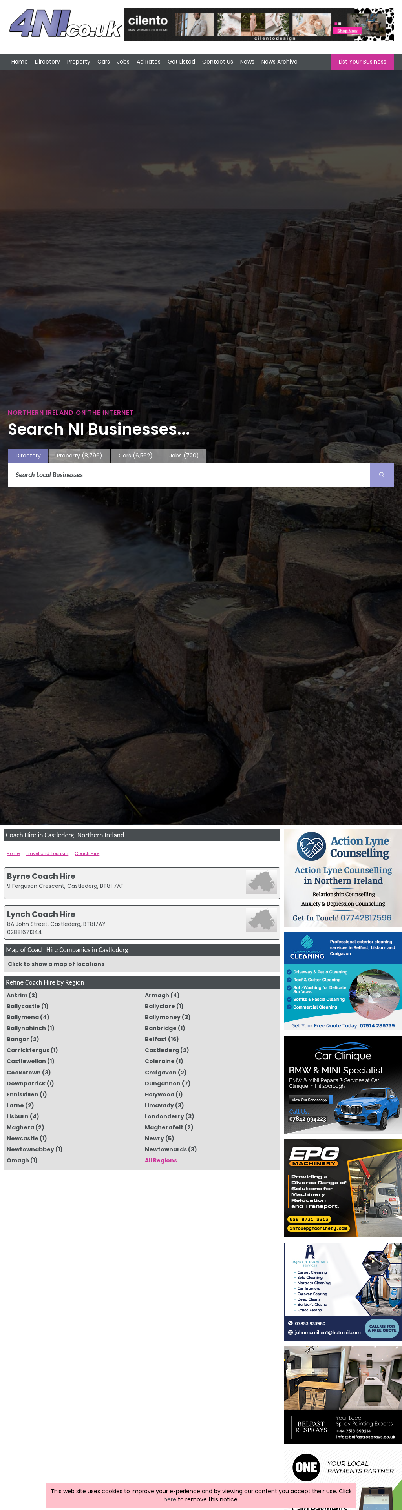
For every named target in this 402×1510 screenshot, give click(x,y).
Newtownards (166, 1149)
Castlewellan (26, 1061)
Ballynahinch (26, 1028)
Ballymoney (163, 1017)
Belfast (156, 1039)
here (170, 1499)
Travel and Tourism (47, 853)
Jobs (123, 61)
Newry (154, 1138)
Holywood (159, 1094)
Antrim (17, 995)
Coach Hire (87, 853)
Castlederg (162, 1050)
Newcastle (22, 1138)
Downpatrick (26, 1083)
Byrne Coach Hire (41, 876)
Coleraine (160, 1061)
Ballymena (23, 1017)
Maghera (20, 1127)
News (247, 61)
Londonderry (164, 1116)
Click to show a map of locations (56, 964)
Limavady (159, 1105)
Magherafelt (164, 1127)
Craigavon (161, 1072)
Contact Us (217, 61)
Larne (15, 1105)
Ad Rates (149, 61)
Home (19, 61)
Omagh (18, 1160)
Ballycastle (23, 1006)
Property (78, 61)
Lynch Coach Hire (41, 914)
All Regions (161, 1160)
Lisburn (18, 1116)
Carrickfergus (28, 1050)
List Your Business (362, 61)
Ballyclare (160, 1006)
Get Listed (181, 61)
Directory (47, 61)
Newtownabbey (30, 1149)
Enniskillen (22, 1094)
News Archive (279, 61)
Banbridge (161, 1028)
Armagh (157, 995)
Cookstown (24, 1072)
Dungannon (163, 1083)
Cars (103, 61)
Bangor (18, 1039)
